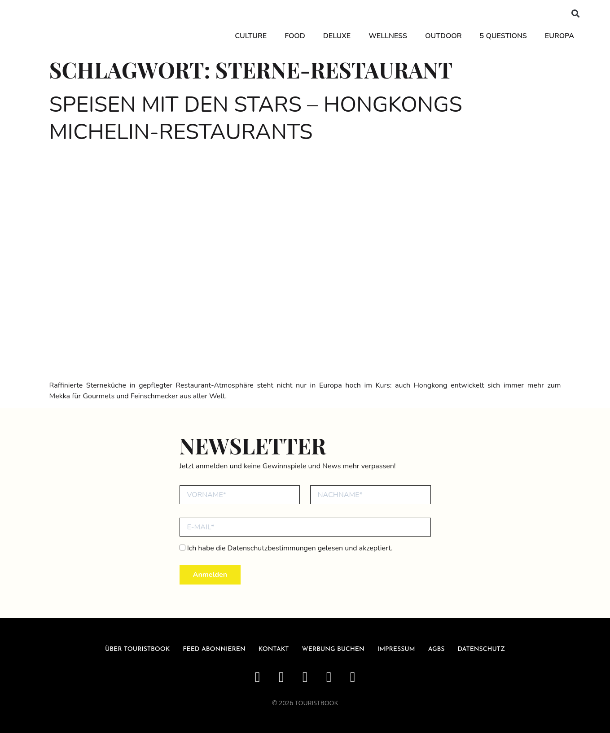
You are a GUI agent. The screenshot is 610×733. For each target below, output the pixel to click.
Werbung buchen (333, 649)
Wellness (388, 36)
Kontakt (274, 649)
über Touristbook (137, 649)
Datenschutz (481, 649)
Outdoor (443, 36)
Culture (251, 36)
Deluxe (337, 36)
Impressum (396, 649)
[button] (575, 13)
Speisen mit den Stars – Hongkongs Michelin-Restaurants (255, 118)
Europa (559, 36)
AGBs (436, 649)
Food (295, 36)
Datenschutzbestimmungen (272, 548)
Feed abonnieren (214, 649)
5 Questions (503, 36)
